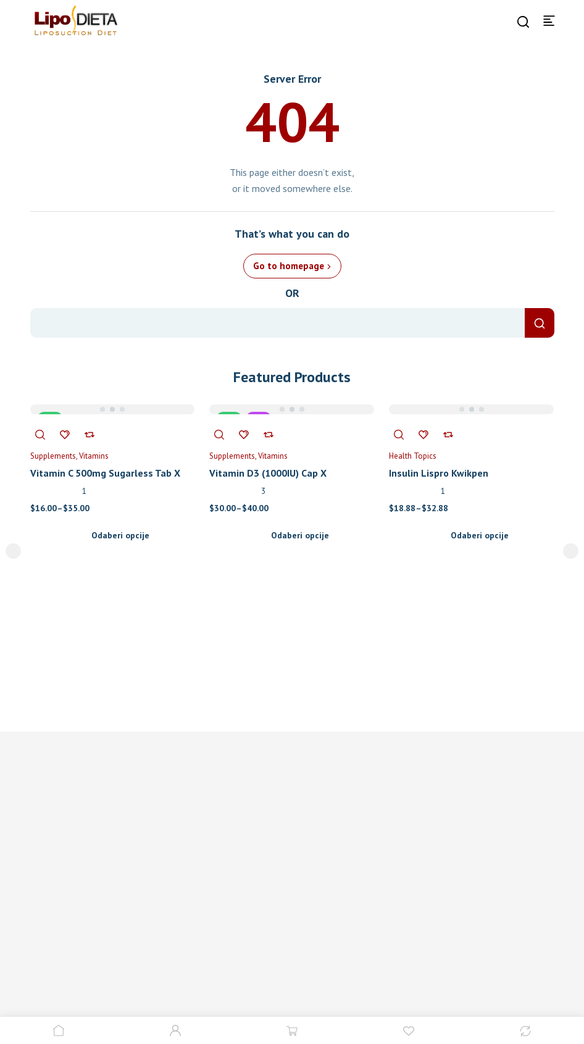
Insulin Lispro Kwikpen (438, 473)
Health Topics (412, 456)
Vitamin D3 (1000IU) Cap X (268, 473)
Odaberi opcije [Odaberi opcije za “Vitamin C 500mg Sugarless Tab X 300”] (120, 535)
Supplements (53, 456)
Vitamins (94, 456)
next (570, 551)
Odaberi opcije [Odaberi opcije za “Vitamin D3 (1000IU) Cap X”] (300, 535)
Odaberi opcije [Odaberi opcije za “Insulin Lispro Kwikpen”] (480, 535)
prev (13, 551)
